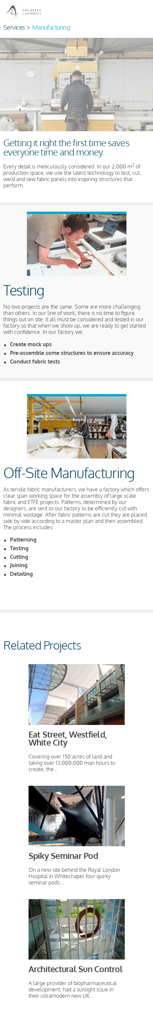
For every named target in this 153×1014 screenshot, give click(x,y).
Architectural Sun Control (76, 969)
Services (14, 27)
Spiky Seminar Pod (63, 856)
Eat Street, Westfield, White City (68, 738)
